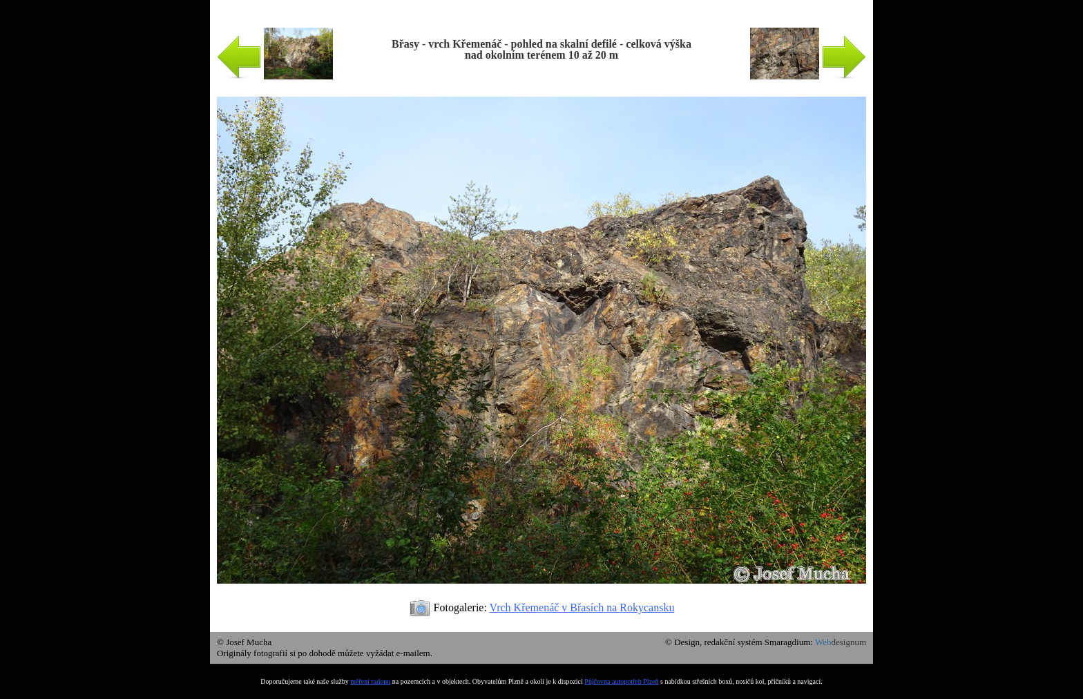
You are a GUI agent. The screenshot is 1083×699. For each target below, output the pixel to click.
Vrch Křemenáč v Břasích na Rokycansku (582, 607)
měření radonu (370, 681)
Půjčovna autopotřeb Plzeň (621, 681)
